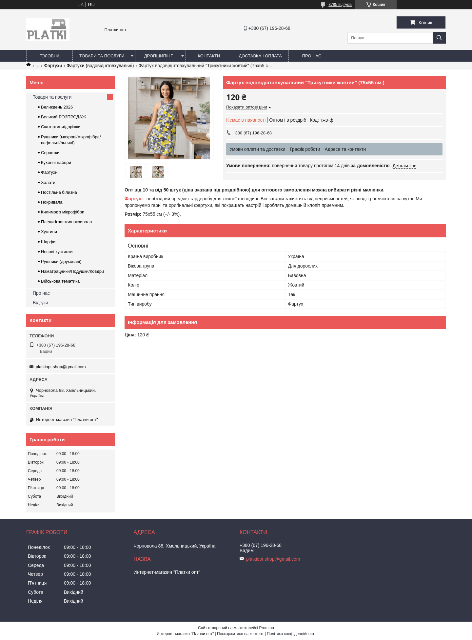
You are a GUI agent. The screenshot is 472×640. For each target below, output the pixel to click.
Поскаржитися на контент (240, 633)
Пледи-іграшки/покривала (66, 221)
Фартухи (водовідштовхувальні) (100, 65)
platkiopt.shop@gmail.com (61, 366)
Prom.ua (266, 628)
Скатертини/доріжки (60, 126)
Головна (49, 55)
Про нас (312, 55)
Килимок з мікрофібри (62, 212)
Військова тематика (60, 281)
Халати (48, 182)
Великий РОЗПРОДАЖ (63, 116)
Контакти (209, 55)
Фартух (133, 198)
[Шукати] (439, 38)
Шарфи (48, 241)
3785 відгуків (340, 4)
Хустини (49, 231)
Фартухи (53, 65)
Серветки (50, 152)
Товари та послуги (101, 55)
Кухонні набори (56, 162)
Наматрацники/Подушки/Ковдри (72, 271)
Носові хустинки (57, 251)
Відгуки (40, 302)
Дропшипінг (158, 55)
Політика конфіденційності (291, 633)
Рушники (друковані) (61, 261)
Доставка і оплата (260, 55)
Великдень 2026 (57, 107)
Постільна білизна (59, 192)
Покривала (52, 202)
